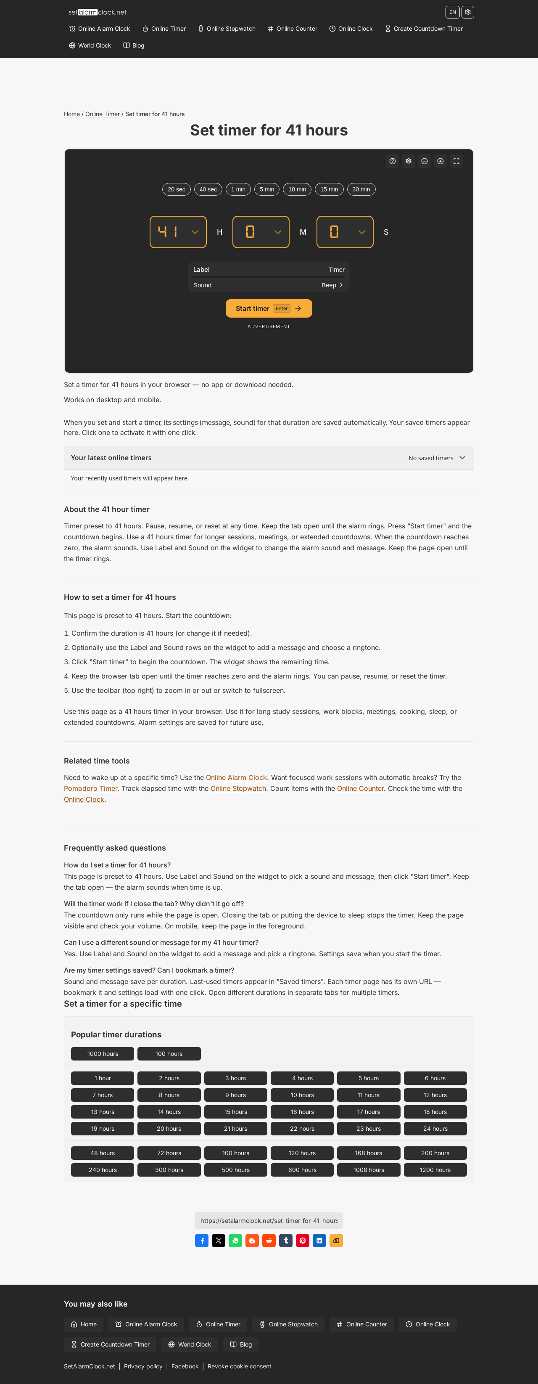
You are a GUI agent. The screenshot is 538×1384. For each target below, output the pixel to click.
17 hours (368, 1111)
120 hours (302, 1152)
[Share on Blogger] (252, 1240)
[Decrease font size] (424, 161)
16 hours (302, 1111)
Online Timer (102, 113)
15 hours (235, 1111)
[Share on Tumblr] (286, 1240)
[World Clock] (90, 45)
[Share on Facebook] (201, 1240)
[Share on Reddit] (269, 1240)
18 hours (435, 1111)
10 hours (302, 1094)
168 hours (368, 1152)
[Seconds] (334, 232)
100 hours (169, 1053)
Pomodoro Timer (90, 788)
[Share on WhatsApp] (235, 1240)
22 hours (302, 1128)
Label (201, 269)
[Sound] (269, 284)
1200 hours (435, 1169)
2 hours (169, 1078)
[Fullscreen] (456, 161)
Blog (241, 1344)
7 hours (102, 1094)
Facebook (185, 1366)
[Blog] (134, 45)
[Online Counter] (292, 28)
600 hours (302, 1169)
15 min (329, 189)
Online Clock (84, 799)
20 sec (176, 189)
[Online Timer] (164, 28)
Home (72, 113)
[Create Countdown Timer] (424, 28)
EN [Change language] (452, 12)
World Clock (189, 1344)
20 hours (169, 1128)
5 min (267, 189)
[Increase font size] (440, 161)
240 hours (103, 1169)
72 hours (169, 1152)
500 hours (236, 1169)
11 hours (369, 1094)
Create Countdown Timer (110, 1344)
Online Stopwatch (238, 788)
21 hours (235, 1128)
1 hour (103, 1078)
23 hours (368, 1128)
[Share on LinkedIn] (319, 1240)
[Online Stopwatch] (227, 28)
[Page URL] (269, 1220)
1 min (238, 189)
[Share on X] (218, 1240)
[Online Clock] (351, 28)
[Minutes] (250, 232)
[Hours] (167, 232)
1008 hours (368, 1169)
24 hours (435, 1128)
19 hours (102, 1128)
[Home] (97, 12)
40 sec (208, 189)
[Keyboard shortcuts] (392, 161)
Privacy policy (143, 1366)
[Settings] (468, 12)
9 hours (235, 1094)
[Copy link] (336, 1240)
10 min (297, 189)
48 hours (102, 1152)
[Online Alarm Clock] (99, 28)
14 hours (169, 1111)
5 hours (369, 1078)
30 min (361, 189)
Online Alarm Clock (236, 777)
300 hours (169, 1169)
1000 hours (102, 1053)
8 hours (169, 1094)
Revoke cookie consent (240, 1366)
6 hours (435, 1078)
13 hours (102, 1111)
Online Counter (360, 788)
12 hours (435, 1094)
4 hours (302, 1078)
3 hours (235, 1078)
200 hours (435, 1152)
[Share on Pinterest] (302, 1240)
